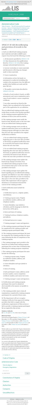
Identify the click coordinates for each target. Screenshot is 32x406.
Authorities (7, 385)
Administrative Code (9, 18)
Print (11, 39)
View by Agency (7, 365)
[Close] (30, 1)
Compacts (6, 389)
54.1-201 (5, 313)
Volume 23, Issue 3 (23, 322)
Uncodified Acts (8, 393)
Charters (6, 381)
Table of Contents (6, 26)
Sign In (26, 403)
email (19, 39)
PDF (15, 39)
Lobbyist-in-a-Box (19, 399)
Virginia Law (16, 14)
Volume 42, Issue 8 (16, 324)
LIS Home (12, 399)
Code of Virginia (9, 358)
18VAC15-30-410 (8, 91)
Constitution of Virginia (11, 378)
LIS (11, 8)
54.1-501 (12, 313)
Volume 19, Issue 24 (7, 321)
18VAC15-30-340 (13, 63)
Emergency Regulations (9, 367)
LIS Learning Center (11, 1)
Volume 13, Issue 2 (22, 317)
